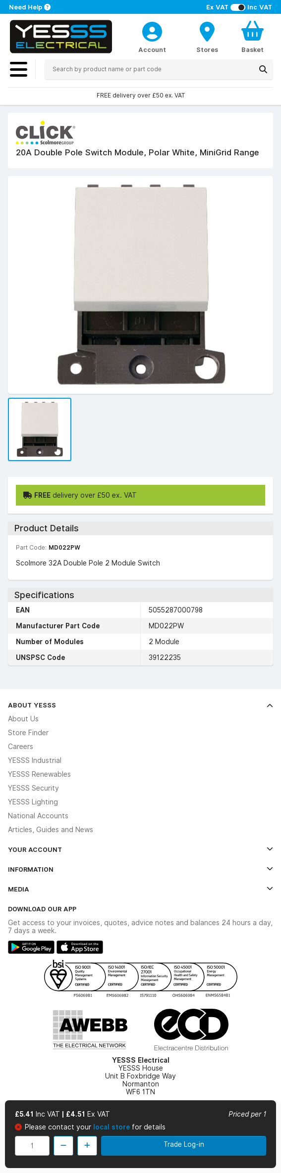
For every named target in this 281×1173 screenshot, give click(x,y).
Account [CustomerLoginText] (152, 49)
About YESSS (140, 705)
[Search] (263, 69)
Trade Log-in (184, 1144)
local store (112, 1127)
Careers (20, 747)
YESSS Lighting (33, 802)
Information (140, 869)
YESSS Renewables (39, 774)
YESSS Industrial (34, 760)
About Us (23, 719)
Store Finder (28, 733)
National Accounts (38, 816)
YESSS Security (33, 788)
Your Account (140, 849)
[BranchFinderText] (207, 36)
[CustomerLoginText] (152, 30)
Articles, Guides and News (50, 830)
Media (140, 889)
